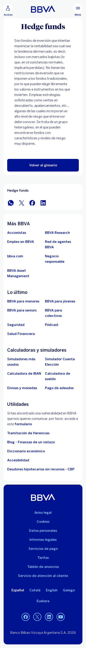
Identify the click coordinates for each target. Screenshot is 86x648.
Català (34, 590)
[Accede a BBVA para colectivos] (62, 313)
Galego (69, 590)
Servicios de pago (43, 549)
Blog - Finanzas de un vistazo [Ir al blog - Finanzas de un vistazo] (31, 442)
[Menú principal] (77, 10)
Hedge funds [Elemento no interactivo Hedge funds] (18, 190)
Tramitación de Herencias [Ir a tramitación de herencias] (28, 433)
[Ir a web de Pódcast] (51, 324)
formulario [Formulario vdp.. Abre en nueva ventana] (23, 424)
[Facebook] (26, 617)
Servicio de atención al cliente (43, 576)
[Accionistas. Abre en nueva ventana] (16, 232)
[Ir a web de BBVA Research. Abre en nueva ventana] (57, 232)
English (51, 590)
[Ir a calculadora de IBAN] (24, 373)
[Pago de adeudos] (59, 388)
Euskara (43, 601)
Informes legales (43, 540)
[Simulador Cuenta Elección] (62, 361)
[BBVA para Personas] (43, 9)
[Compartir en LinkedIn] (43, 203)
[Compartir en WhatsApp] (10, 203)
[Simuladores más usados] (24, 361)
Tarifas (43, 558)
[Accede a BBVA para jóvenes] (60, 301)
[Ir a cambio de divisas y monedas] (22, 388)
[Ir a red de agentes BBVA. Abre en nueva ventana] (62, 244)
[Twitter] (37, 617)
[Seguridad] (15, 324)
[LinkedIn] (49, 617)
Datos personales (43, 531)
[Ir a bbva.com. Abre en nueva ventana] (15, 256)
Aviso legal (43, 513)
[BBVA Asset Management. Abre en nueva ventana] (24, 273)
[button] (43, 165)
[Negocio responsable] (62, 258)
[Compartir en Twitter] (21, 203)
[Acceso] (8, 10)
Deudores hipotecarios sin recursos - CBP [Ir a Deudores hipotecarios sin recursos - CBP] (41, 469)
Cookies (43, 522)
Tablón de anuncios (43, 567)
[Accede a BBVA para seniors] (22, 310)
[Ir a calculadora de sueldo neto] (62, 376)
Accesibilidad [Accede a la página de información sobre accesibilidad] (18, 460)
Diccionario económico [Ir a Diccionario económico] (26, 451)
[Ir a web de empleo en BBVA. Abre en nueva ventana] (20, 241)
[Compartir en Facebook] (32, 203)
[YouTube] (61, 617)
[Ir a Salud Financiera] (21, 334)
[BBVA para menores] (23, 301)
